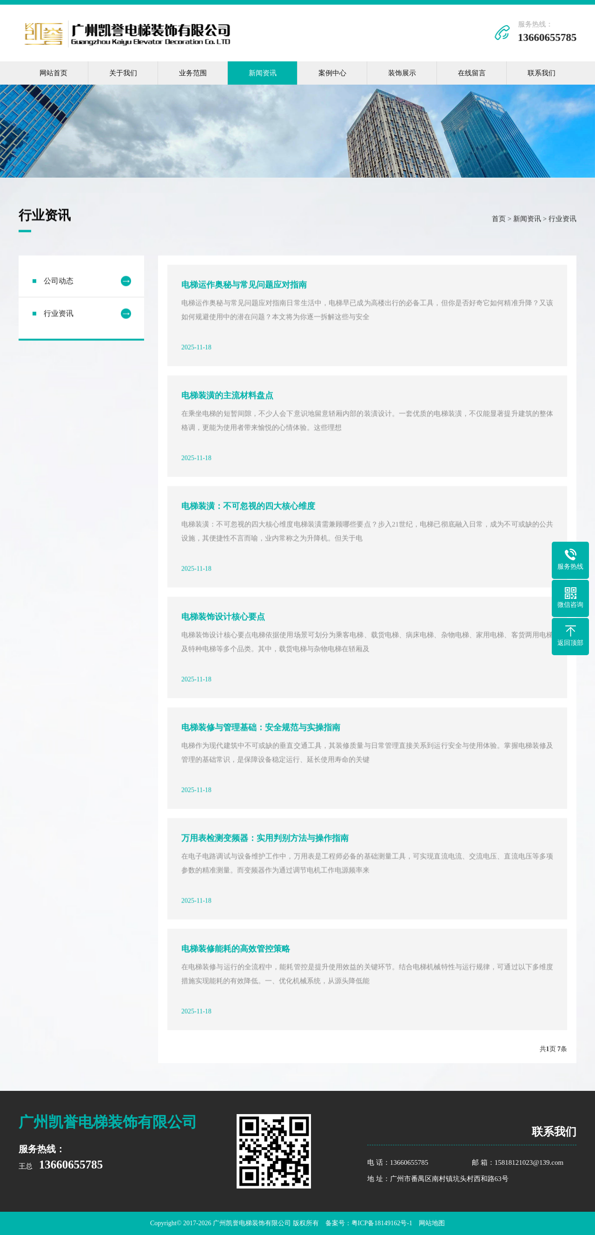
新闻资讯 (263, 73)
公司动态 (58, 282)
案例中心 (332, 73)
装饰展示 (402, 73)
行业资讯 (562, 220)
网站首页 (53, 73)
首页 (499, 220)
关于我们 (123, 73)
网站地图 (432, 1223)
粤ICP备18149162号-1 (381, 1223)
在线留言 (472, 73)
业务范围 (193, 73)
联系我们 (541, 73)
